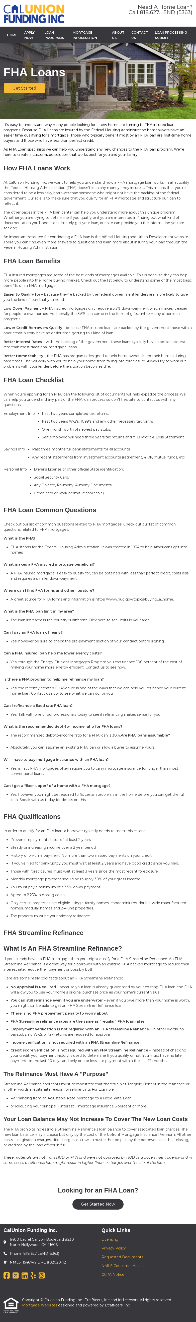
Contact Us (139, 35)
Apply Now (29, 35)
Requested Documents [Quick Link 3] (122, 1257)
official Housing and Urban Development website (145, 237)
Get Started (24, 88)
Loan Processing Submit (171, 35)
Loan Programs (54, 35)
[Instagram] (42, 1276)
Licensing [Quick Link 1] (110, 1239)
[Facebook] (7, 1276)
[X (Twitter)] (16, 1276)
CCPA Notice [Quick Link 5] (113, 1274)
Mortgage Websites (40, 1305)
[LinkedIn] (25, 1276)
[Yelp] (33, 1276)
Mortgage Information (85, 35)
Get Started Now (98, 1204)
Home (12, 35)
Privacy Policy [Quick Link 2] (114, 1248)
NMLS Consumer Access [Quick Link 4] (123, 1266)
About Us (118, 35)
